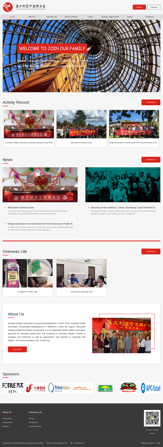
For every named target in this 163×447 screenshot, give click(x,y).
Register (139, 7)
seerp (158, 443)
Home (12, 17)
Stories (31, 418)
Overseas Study (35, 426)
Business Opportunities (110, 17)
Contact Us (149, 17)
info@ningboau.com (60, 443)
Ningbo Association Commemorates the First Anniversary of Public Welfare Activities (47, 224)
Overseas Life (51, 17)
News (91, 17)
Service (130, 17)
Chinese (154, 7)
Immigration (33, 422)
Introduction (7, 418)
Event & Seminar (71, 17)
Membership (7, 422)
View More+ (151, 102)
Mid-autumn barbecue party (21, 207)
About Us (32, 17)
